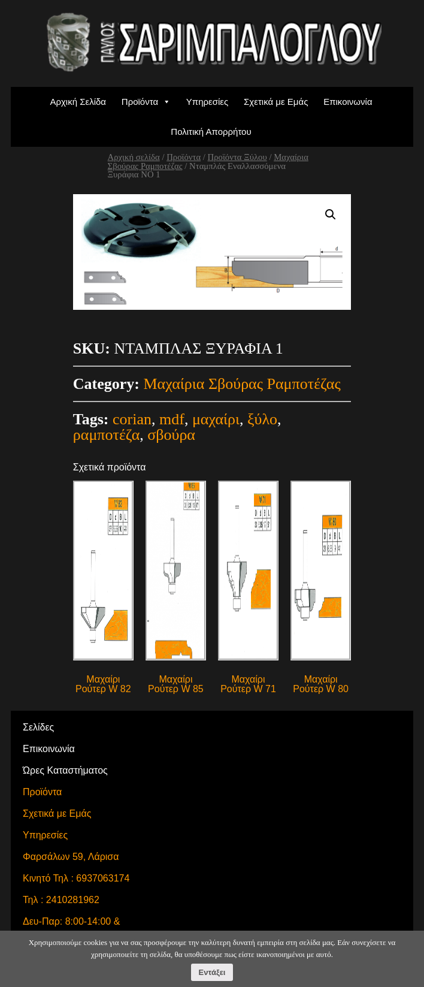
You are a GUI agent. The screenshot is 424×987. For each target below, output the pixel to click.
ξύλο (262, 419)
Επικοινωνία (347, 101)
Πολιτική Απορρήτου (211, 131)
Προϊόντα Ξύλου (237, 157)
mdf (171, 419)
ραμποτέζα (106, 434)
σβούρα (171, 434)
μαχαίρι (216, 419)
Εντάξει (212, 972)
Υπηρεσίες (207, 101)
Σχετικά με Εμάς (276, 101)
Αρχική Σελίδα (78, 101)
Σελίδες (38, 727)
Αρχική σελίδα (134, 157)
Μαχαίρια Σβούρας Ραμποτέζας (241, 384)
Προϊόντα (140, 101)
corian (132, 419)
